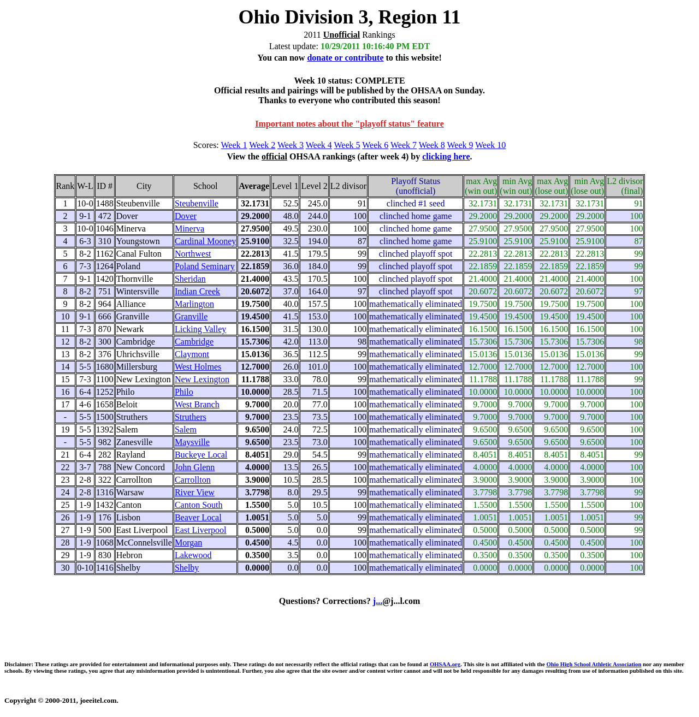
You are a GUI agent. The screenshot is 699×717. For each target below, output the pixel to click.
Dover (186, 216)
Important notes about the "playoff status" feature (349, 123)
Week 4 (319, 145)
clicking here (446, 156)
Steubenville (196, 203)
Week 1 (234, 145)
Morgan (188, 542)
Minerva (189, 228)
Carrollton (193, 479)
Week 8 (432, 145)
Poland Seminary (205, 266)
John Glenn (195, 467)
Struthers (190, 417)
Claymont (192, 354)
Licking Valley (200, 329)
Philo (184, 391)
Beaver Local (198, 517)
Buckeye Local (201, 454)
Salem (186, 429)
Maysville (192, 442)
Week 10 (490, 145)
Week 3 (290, 145)
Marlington (194, 304)
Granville (191, 316)
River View (195, 492)
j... (377, 601)
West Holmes (198, 366)
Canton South (199, 504)
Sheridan (190, 278)
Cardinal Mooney (205, 241)
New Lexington (202, 379)
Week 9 (460, 145)
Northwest (193, 253)
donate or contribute (345, 57)
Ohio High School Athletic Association (593, 664)
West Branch (197, 404)
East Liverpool (201, 530)
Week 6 (375, 145)
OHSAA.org (445, 664)
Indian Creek (197, 291)
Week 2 (262, 145)
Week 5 (347, 145)
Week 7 (403, 145)
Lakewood (193, 555)
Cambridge (194, 341)
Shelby (187, 567)
